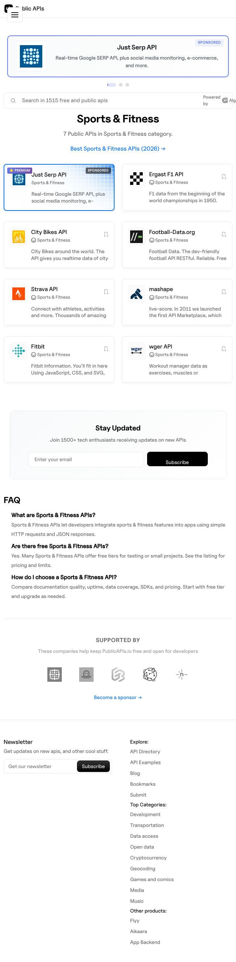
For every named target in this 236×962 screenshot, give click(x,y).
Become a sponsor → (118, 697)
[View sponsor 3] (127, 85)
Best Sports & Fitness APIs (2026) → (118, 148)
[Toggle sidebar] (14, 14)
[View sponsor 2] (121, 85)
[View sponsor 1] (111, 85)
